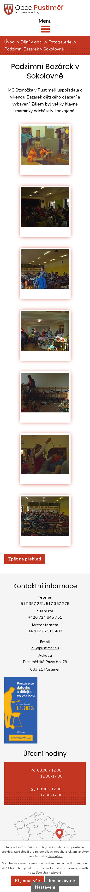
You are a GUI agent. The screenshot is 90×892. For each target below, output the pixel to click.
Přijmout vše (27, 881)
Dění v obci (31, 42)
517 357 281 (32, 603)
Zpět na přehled (24, 559)
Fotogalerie (60, 42)
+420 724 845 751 (45, 617)
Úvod (9, 42)
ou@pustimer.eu (45, 648)
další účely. (55, 856)
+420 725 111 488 (45, 631)
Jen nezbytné (61, 881)
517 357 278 (57, 603)
